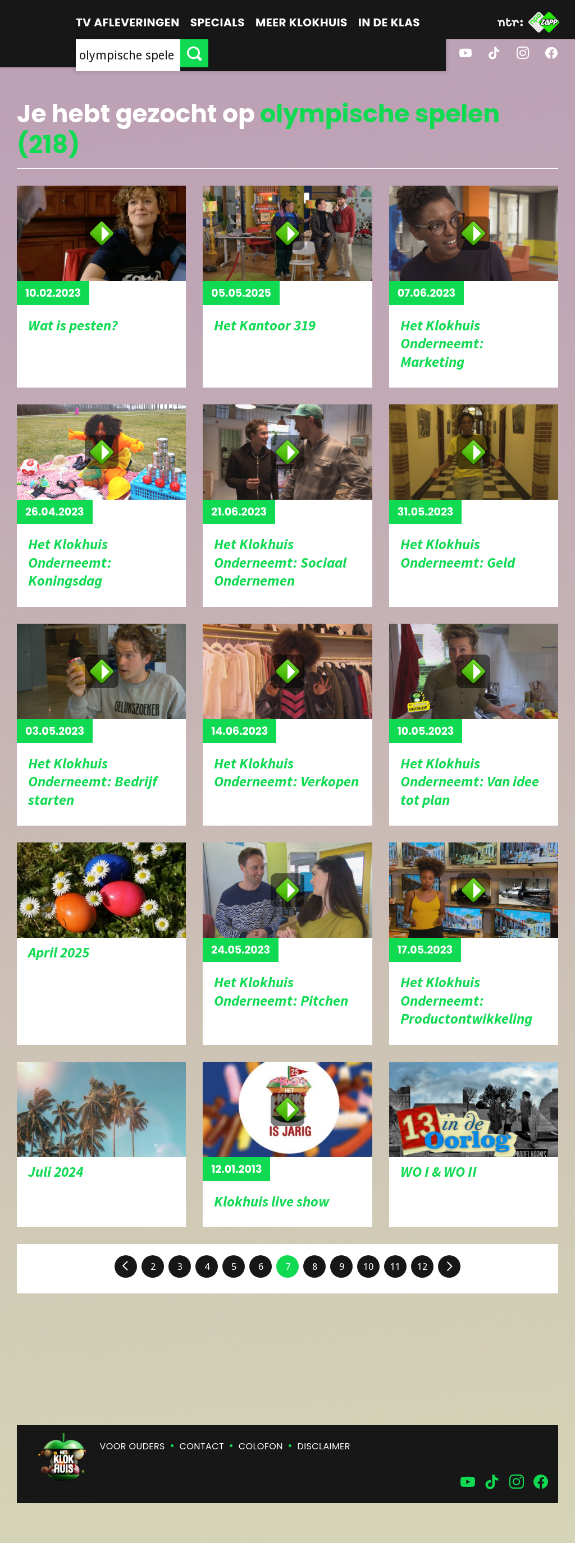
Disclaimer (324, 1446)
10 (368, 1266)
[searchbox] (247, 53)
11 (395, 1266)
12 (422, 1266)
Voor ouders (132, 1446)
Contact (202, 1446)
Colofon (261, 1446)
